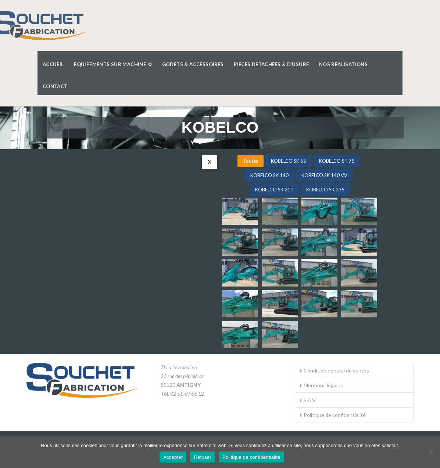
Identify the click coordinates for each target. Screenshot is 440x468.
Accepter (173, 457)
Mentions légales (321, 385)
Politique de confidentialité (333, 415)
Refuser (202, 457)
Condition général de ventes (334, 370)
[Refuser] (430, 452)
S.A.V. (308, 400)
